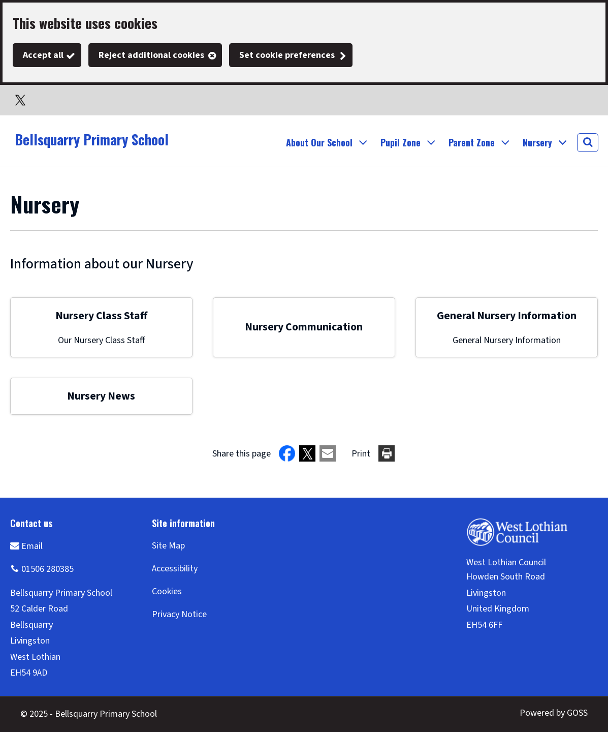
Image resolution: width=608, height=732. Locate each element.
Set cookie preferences (287, 55)
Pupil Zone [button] (400, 142)
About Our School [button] (319, 142)
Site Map (168, 545)
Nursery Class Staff (101, 316)
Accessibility (175, 568)
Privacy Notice (179, 614)
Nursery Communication (304, 327)
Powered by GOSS (554, 713)
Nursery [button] (537, 142)
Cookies (167, 591)
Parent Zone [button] (472, 142)
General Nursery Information (507, 316)
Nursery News (101, 396)
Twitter (20, 100)
